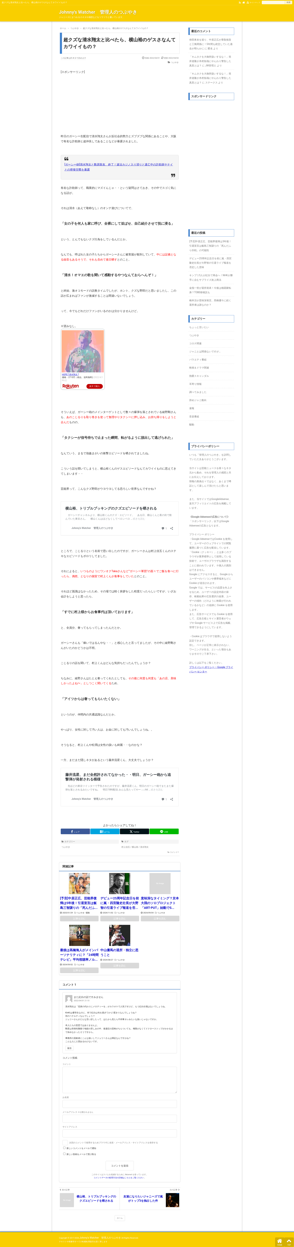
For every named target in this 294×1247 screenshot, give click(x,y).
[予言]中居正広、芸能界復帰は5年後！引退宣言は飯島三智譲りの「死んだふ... (79, 903)
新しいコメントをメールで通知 (81, 1148)
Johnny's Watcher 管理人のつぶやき (98, 12)
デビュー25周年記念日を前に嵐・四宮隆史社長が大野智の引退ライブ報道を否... (119, 903)
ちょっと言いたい (199, 327)
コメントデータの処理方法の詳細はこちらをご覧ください (119, 1178)
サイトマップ (255, 3)
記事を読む (79, 918)
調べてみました (198, 392)
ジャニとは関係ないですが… (204, 351)
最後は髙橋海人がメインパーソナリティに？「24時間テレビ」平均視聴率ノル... (79, 954)
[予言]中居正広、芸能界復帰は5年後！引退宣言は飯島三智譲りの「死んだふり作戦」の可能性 (210, 246)
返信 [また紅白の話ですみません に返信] (69, 1048)
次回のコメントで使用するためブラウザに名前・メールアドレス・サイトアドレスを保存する (113, 1142)
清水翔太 (144, 847)
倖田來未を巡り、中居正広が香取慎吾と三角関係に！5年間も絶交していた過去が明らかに (211, 44)
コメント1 (174, 852)
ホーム (120, 1218)
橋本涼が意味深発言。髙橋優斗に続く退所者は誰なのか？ (210, 302)
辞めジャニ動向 (198, 400)
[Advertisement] (120, 99)
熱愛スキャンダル (199, 376)
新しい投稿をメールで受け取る (81, 1154)
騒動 (88, 913)
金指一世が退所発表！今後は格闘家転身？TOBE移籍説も (210, 290)
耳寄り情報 (195, 384)
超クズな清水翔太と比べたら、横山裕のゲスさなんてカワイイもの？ (119, 43)
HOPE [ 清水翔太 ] (70, 374)
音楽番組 (194, 416)
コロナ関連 (195, 343)
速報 (191, 408)
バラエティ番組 (198, 359)
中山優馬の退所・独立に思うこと (119, 952)
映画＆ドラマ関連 (199, 367)
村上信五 (125, 847)
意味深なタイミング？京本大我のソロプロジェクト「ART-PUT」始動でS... (160, 903)
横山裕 (135, 847)
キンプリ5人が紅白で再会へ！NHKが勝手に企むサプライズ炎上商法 (211, 277)
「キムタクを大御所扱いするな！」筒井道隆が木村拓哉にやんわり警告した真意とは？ (210, 61)
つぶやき (175, 62)
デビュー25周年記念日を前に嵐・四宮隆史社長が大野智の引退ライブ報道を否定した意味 (210, 263)
